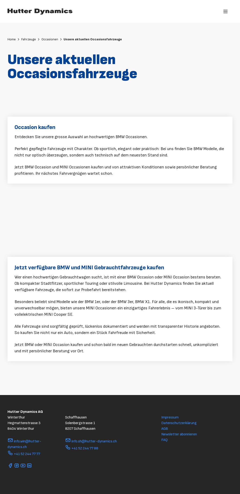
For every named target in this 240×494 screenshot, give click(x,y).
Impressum (170, 417)
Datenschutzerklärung (179, 423)
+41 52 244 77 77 (24, 454)
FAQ (164, 440)
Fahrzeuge (30, 39)
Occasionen (52, 39)
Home (14, 39)
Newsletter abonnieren (179, 434)
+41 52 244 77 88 (81, 448)
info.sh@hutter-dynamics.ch (91, 441)
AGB (164, 428)
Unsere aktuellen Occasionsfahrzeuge (93, 39)
